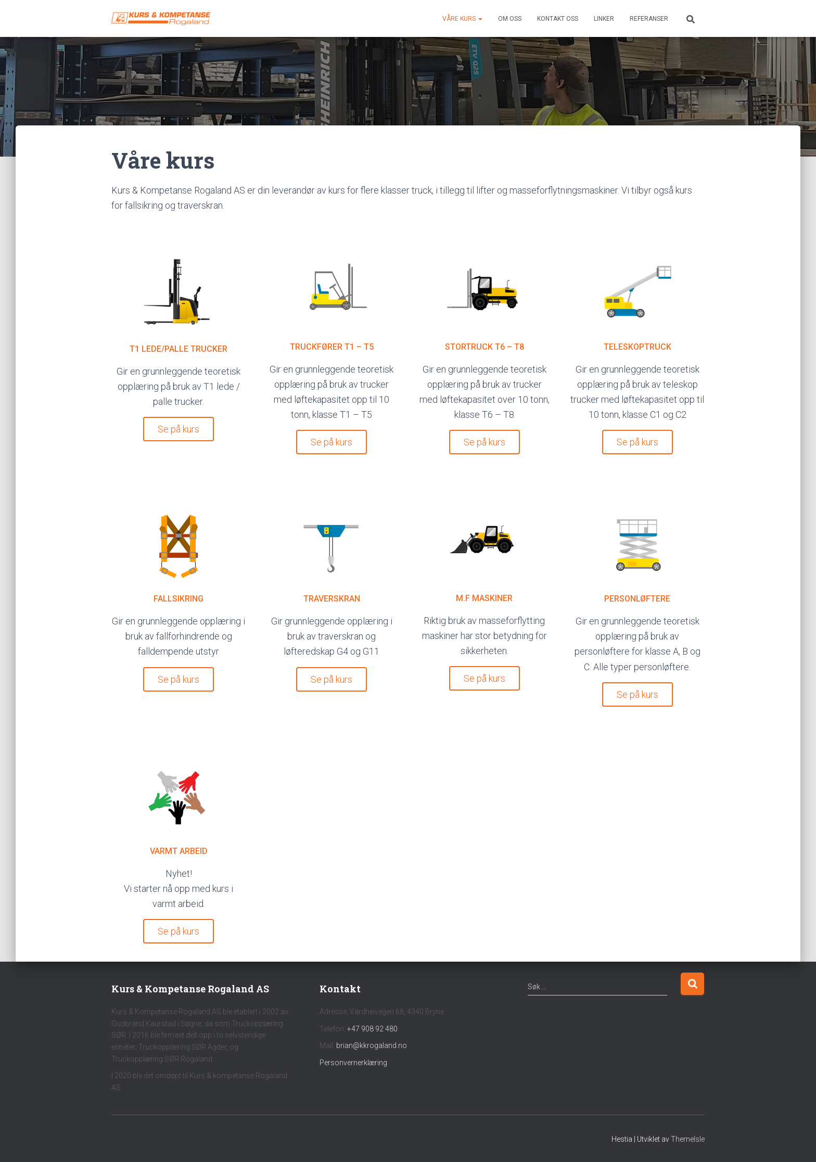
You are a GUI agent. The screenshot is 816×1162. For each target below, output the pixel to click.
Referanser (649, 18)
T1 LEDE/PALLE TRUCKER (178, 349)
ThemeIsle (688, 1139)
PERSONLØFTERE (637, 599)
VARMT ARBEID (179, 851)
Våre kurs (462, 18)
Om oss (509, 18)
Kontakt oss (557, 18)
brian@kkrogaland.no (371, 1045)
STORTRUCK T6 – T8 (484, 347)
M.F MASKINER (484, 598)
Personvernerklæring (353, 1062)
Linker (604, 18)
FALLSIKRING (178, 599)
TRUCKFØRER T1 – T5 (332, 347)
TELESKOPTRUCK (637, 347)
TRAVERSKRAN (331, 599)
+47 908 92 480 (372, 1029)
